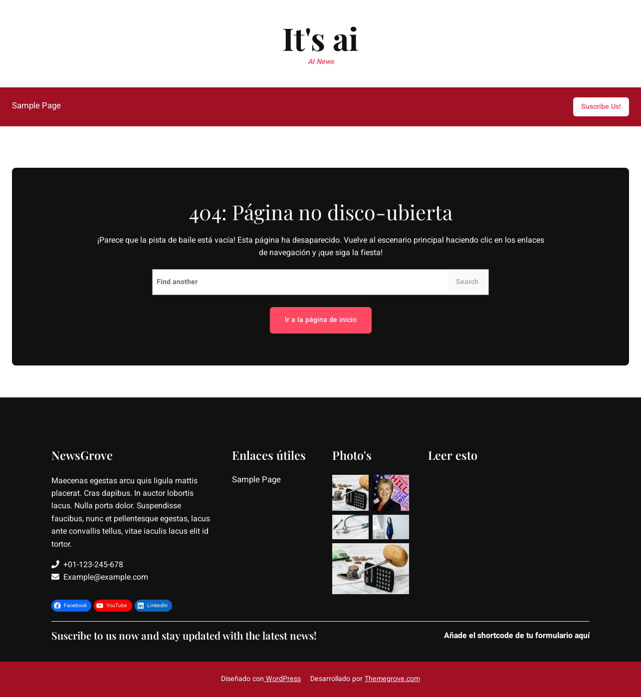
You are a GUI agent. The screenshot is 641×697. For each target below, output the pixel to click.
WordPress (282, 679)
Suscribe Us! (601, 106)
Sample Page (36, 106)
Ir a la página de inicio (321, 320)
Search (467, 282)
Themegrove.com (392, 679)
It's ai (320, 38)
